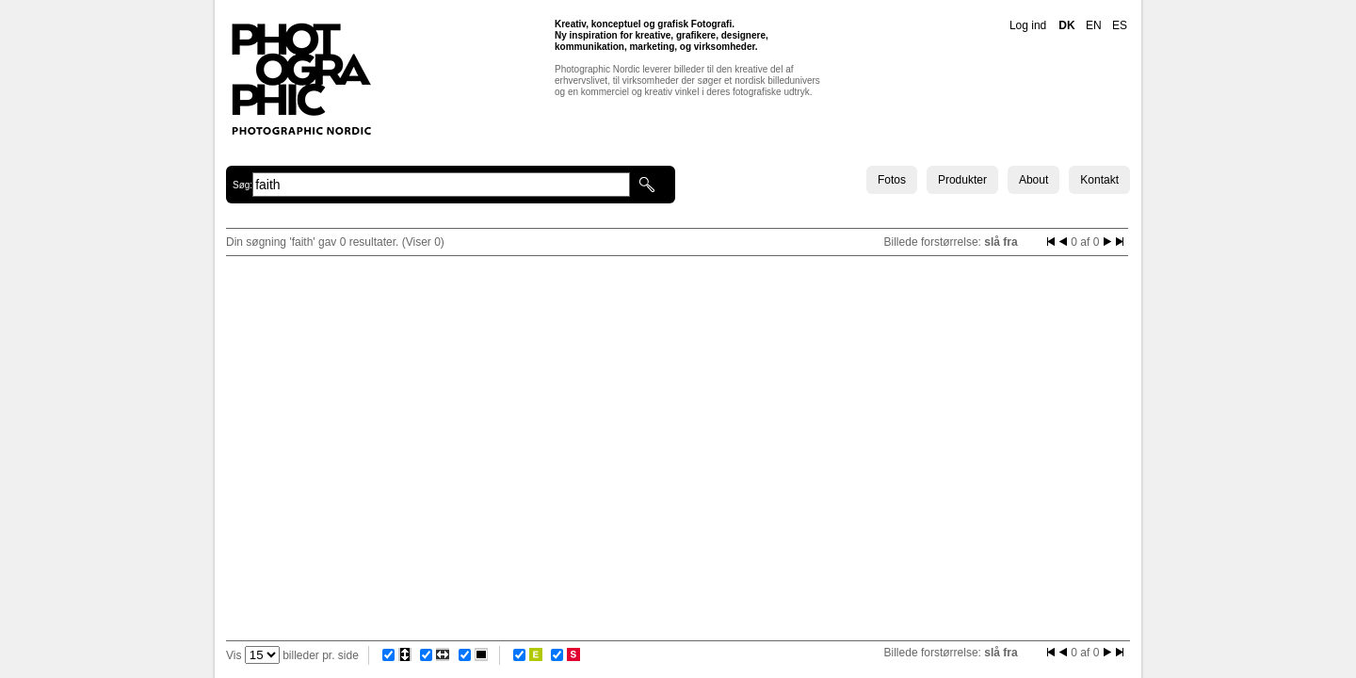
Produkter (962, 179)
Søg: (242, 185)
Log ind (1027, 25)
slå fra (1000, 242)
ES (1119, 25)
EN (1094, 25)
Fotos (892, 179)
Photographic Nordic (301, 78)
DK (1066, 25)
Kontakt (1099, 179)
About (1033, 179)
